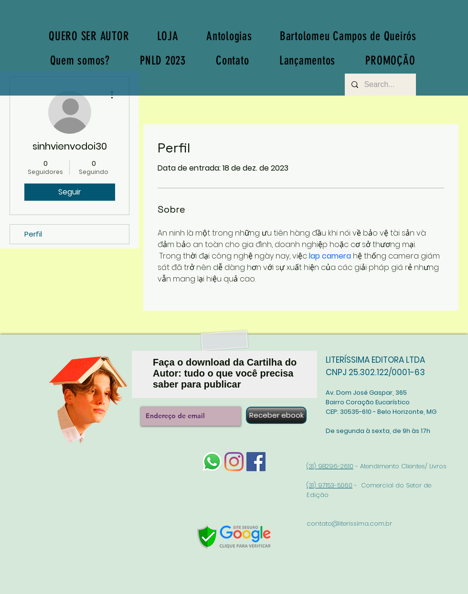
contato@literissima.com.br (349, 523)
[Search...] (380, 85)
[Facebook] (256, 461)
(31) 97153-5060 (329, 485)
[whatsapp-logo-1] (212, 461)
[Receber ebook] (276, 415)
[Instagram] (234, 461)
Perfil (33, 234)
